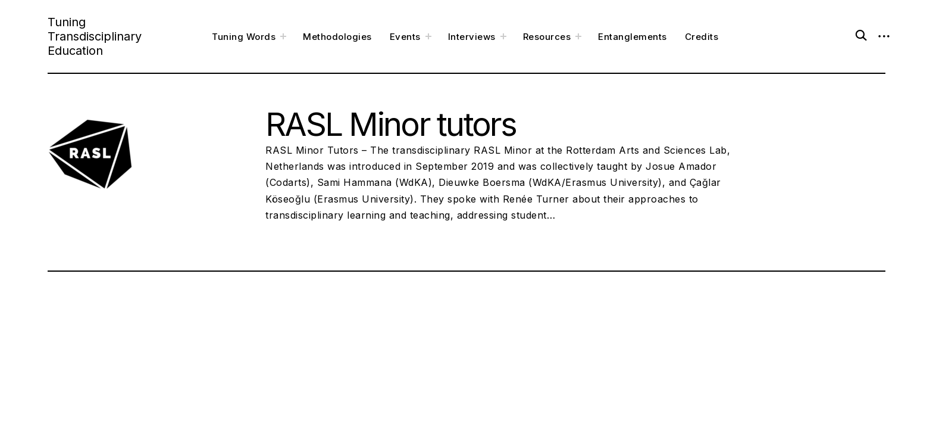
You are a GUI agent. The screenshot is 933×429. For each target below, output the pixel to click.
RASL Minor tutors (390, 124)
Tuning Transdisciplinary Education (95, 36)
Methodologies (337, 36)
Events (405, 36)
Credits (702, 36)
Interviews (472, 36)
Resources (547, 36)
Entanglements (632, 36)
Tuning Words (243, 36)
